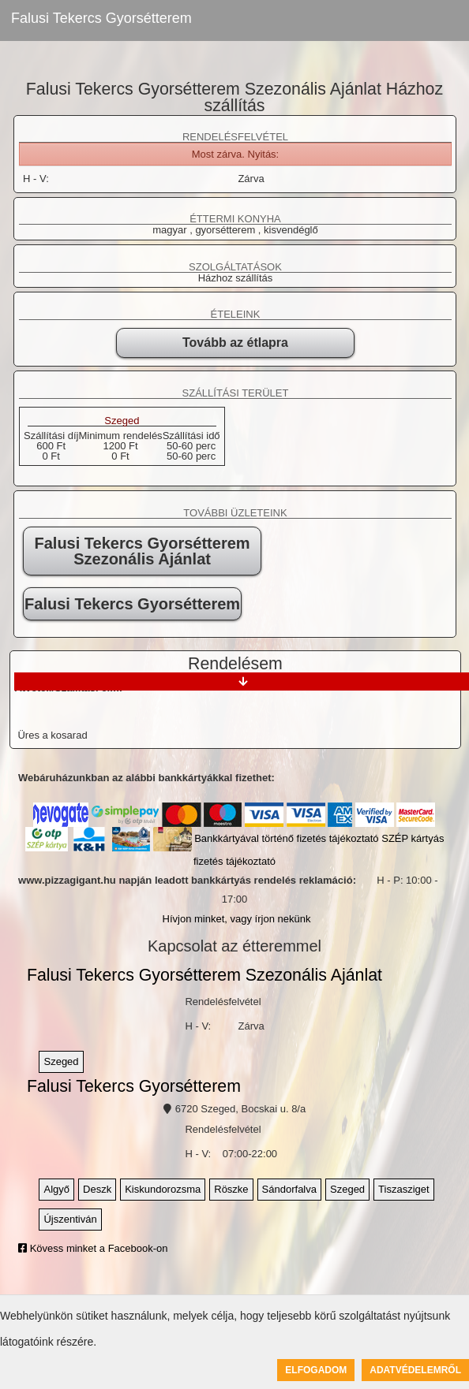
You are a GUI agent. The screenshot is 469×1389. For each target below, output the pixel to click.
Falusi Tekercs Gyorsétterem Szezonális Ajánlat (142, 551)
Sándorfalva (289, 1189)
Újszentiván (69, 1219)
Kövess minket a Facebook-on (92, 1248)
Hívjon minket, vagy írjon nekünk (237, 919)
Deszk (97, 1189)
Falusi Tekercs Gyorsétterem (101, 18)
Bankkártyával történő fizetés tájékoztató (286, 838)
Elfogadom (316, 1370)
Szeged (121, 420)
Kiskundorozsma (163, 1189)
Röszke (231, 1189)
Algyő (56, 1189)
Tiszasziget (404, 1189)
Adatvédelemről (415, 1370)
